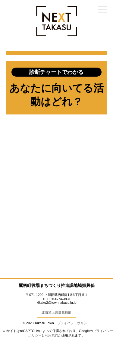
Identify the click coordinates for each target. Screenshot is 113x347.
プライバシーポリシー (73, 323)
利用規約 (51, 335)
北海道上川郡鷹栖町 (56, 312)
